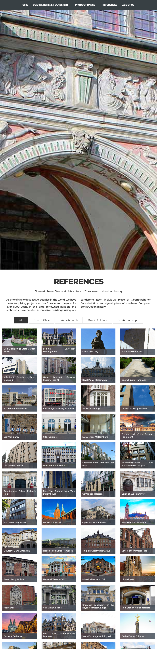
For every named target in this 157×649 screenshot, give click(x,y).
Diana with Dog (90, 351)
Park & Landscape (128, 320)
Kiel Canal (9, 607)
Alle (21, 320)
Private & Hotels (69, 320)
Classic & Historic (97, 320)
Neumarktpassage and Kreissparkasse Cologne (137, 464)
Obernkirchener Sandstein (51, 5)
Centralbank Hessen (92, 494)
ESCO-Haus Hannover (15, 522)
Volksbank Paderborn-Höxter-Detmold (19, 378)
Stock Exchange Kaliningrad (96, 636)
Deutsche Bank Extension (17, 551)
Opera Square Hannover (134, 380)
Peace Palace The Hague (134, 522)
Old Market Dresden (14, 465)
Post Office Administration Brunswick (59, 635)
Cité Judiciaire (50, 437)
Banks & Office (41, 320)
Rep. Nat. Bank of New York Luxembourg (59, 492)
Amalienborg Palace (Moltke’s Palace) (19, 492)
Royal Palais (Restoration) (94, 380)
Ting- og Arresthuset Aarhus (96, 551)
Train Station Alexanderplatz (136, 607)
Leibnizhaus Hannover (133, 494)
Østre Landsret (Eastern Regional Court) (59, 378)
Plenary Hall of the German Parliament (137, 435)
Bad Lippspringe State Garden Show (19, 350)
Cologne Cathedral (13, 636)
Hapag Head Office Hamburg (58, 551)
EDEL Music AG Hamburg (95, 437)
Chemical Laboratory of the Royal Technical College (98, 606)
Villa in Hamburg (91, 408)
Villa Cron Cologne (52, 607)
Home (24, 5)
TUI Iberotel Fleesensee (15, 408)
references (109, 5)
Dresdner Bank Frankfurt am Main (98, 464)
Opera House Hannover (94, 522)
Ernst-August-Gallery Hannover (59, 408)
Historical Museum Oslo (94, 579)
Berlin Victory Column (133, 636)
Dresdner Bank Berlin (54, 465)
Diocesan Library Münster (134, 408)
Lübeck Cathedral (52, 522)
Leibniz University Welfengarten (59, 350)
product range (86, 5)
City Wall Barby (11, 437)
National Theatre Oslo (54, 579)
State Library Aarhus (14, 579)
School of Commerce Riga (134, 551)
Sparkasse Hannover (132, 351)
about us (129, 5)
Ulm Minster (128, 579)
